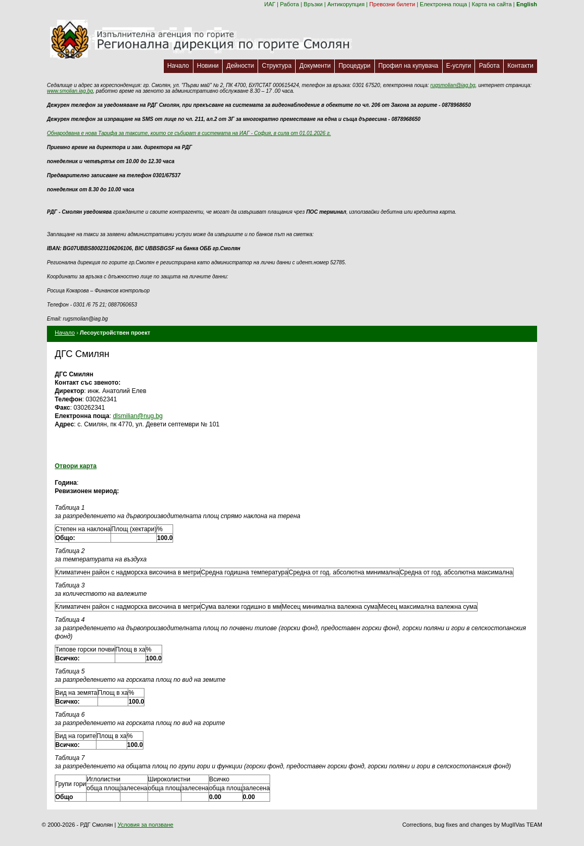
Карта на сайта (492, 4)
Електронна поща (443, 4)
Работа (289, 4)
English (526, 4)
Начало (178, 65)
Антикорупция (346, 4)
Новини (208, 65)
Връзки (312, 4)
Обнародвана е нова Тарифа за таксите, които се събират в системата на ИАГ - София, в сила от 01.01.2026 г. (189, 133)
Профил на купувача (409, 65)
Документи (315, 65)
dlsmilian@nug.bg (138, 416)
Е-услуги (458, 65)
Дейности (240, 65)
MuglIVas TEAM (522, 825)
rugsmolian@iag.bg (452, 85)
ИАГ (269, 4)
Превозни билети (392, 4)
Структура (276, 65)
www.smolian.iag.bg (70, 91)
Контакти (520, 65)
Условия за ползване (145, 825)
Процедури (354, 65)
